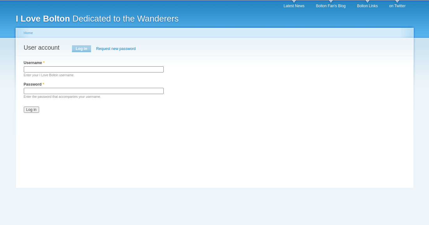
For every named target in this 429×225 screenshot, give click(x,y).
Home (28, 33)
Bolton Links (367, 6)
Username (34, 63)
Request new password (115, 49)
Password (34, 84)
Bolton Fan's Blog (331, 6)
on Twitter (397, 6)
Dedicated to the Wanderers (97, 18)
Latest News (293, 6)
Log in (83, 49)
